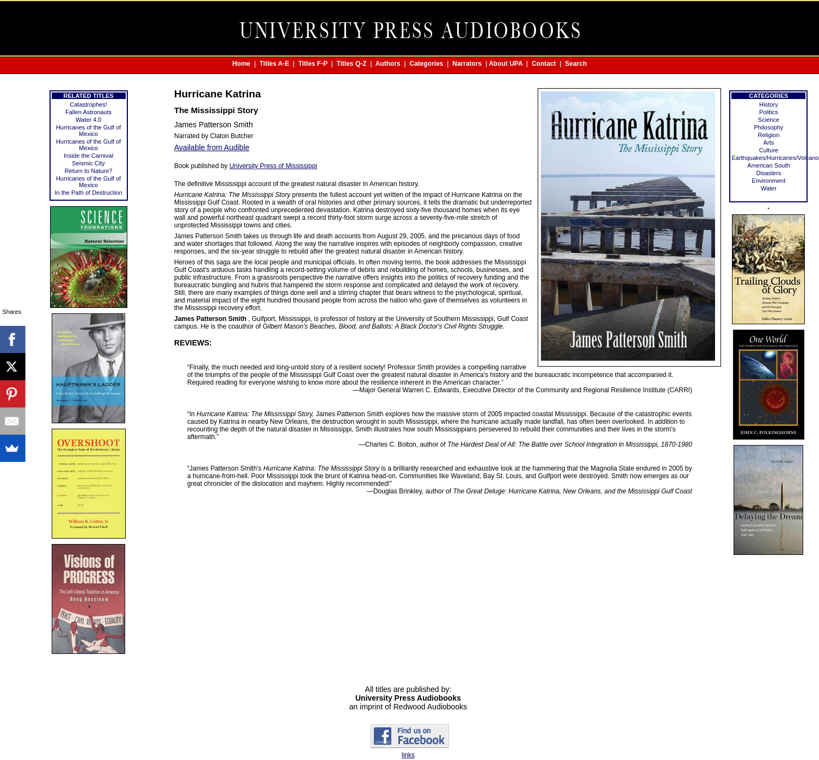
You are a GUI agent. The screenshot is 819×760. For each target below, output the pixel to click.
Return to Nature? (88, 171)
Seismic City (88, 163)
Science (768, 119)
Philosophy (769, 127)
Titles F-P (313, 63)
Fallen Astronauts (88, 112)
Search (576, 63)
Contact (544, 63)
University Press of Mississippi (273, 166)
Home (241, 63)
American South (768, 165)
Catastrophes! (88, 104)
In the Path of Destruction (88, 192)
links (408, 755)
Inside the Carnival (88, 155)
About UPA (505, 63)
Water (769, 188)
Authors (388, 63)
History (768, 104)
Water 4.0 (88, 119)
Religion (769, 135)
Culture (768, 150)
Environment (769, 180)
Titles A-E (275, 63)
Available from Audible (211, 147)
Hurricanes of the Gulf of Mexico (88, 130)
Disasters (768, 173)
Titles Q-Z (351, 63)
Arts (768, 142)
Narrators (467, 63)
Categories (427, 63)
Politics (768, 112)
